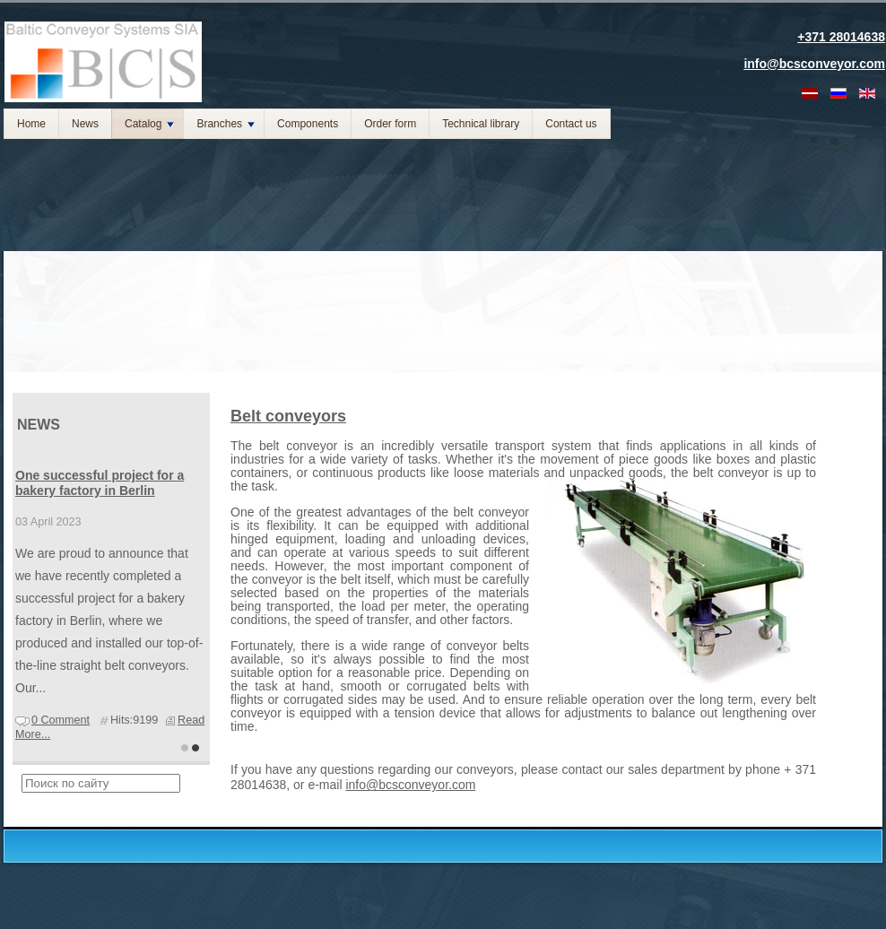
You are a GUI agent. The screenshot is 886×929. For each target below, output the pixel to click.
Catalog (149, 123)
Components (307, 123)
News (85, 123)
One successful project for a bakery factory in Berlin (99, 483)
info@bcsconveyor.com (410, 784)
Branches (225, 123)
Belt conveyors (288, 416)
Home (31, 123)
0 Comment (60, 720)
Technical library (480, 123)
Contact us (570, 123)
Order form (390, 123)
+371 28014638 (841, 37)
